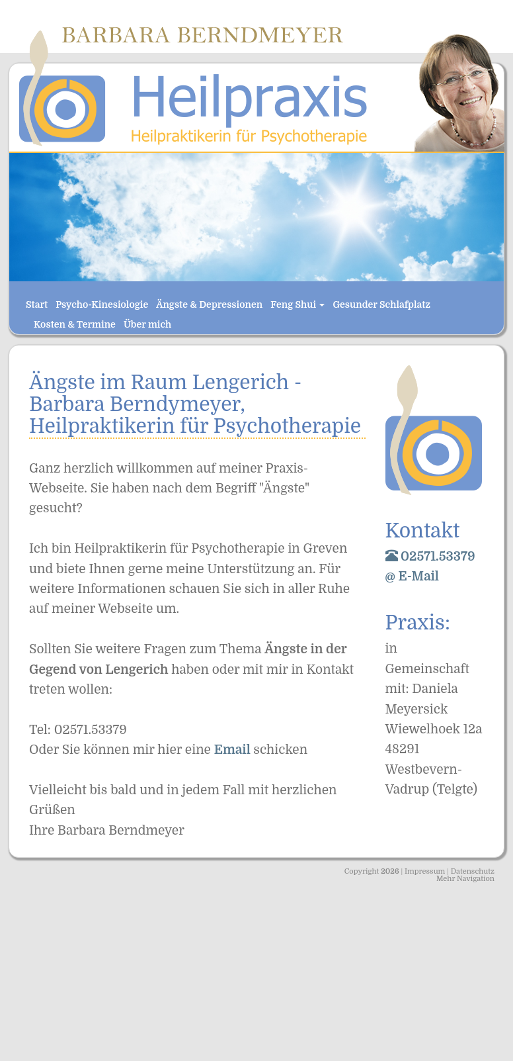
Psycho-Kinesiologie (102, 304)
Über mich (147, 324)
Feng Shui (297, 304)
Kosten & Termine (75, 324)
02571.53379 (430, 556)
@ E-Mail (412, 576)
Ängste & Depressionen (209, 304)
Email (234, 750)
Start (37, 304)
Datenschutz (472, 871)
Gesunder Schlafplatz (381, 304)
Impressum (425, 871)
